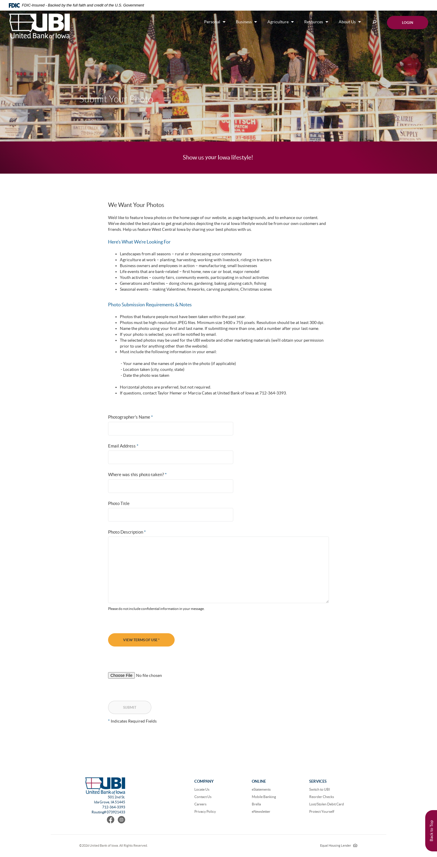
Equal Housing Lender (338, 845)
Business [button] (244, 21)
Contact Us (202, 797)
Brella (256, 804)
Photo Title (119, 503)
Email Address (123, 445)
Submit (129, 707)
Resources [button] (313, 21)
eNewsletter (261, 811)
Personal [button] (212, 21)
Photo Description (127, 531)
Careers (200, 804)
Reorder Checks (321, 797)
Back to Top (431, 830)
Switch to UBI (319, 789)
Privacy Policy (205, 811)
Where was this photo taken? (137, 474)
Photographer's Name (130, 417)
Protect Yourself (321, 811)
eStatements (261, 789)
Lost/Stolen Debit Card (326, 804)
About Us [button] (347, 21)
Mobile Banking (264, 797)
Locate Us (201, 789)
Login (407, 22)
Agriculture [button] (278, 21)
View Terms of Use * (141, 640)
